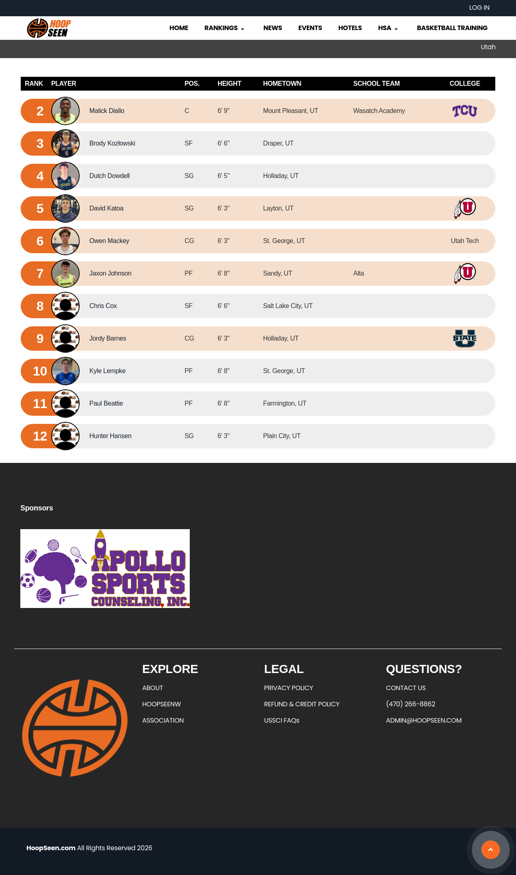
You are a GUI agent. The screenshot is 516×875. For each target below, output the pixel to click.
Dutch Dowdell (109, 175)
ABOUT (152, 688)
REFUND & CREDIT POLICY (302, 704)
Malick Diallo (106, 110)
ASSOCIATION (163, 720)
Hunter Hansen (110, 435)
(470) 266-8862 (410, 704)
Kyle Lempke (107, 370)
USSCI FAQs (281, 720)
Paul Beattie (106, 403)
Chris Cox (103, 305)
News (272, 28)
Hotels (350, 28)
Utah (488, 47)
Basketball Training (452, 28)
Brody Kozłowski (112, 143)
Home (178, 28)
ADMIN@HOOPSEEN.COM (424, 720)
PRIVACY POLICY (288, 688)
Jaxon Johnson (110, 273)
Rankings (224, 28)
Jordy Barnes (107, 338)
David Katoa (106, 208)
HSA (388, 28)
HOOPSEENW (161, 704)
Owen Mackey (109, 240)
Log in (479, 7)
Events (310, 28)
